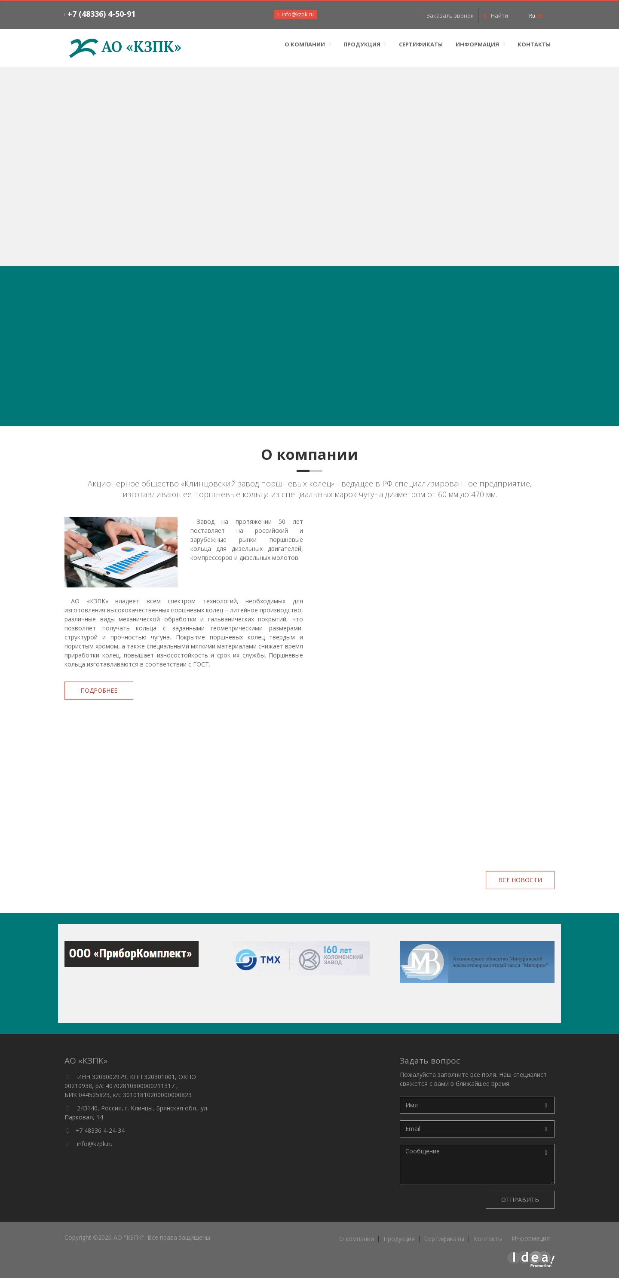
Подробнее (98, 690)
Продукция (361, 44)
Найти (495, 15)
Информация (477, 44)
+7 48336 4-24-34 (100, 1130)
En (540, 15)
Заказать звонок (446, 15)
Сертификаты (421, 44)
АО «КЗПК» (125, 46)
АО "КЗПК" (128, 1237)
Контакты (534, 44)
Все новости (520, 880)
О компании (305, 44)
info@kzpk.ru (95, 1144)
